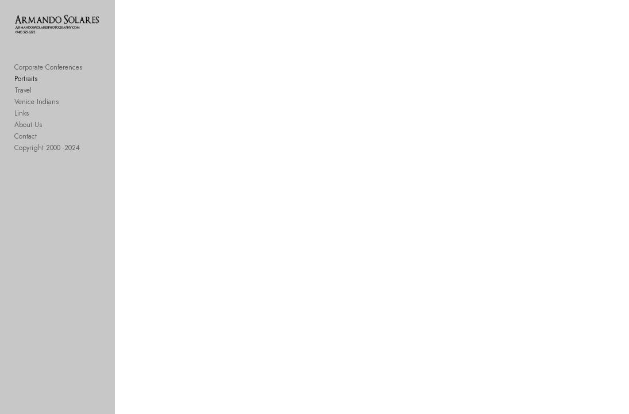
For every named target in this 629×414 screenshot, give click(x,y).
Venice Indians (36, 104)
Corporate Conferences (48, 70)
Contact (25, 139)
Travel (23, 93)
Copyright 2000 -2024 (47, 150)
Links (21, 116)
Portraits (25, 81)
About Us (28, 127)
